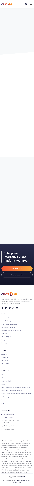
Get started (17, 269)
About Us (4, 354)
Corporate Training (7, 318)
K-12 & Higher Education (9, 324)
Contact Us (4, 360)
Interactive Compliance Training (11, 390)
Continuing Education (8, 327)
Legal (3, 384)
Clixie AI (22, 477)
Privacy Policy (17, 482)
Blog (2, 374)
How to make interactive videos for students (15, 387)
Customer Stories (6, 381)
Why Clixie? (5, 363)
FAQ (2, 403)
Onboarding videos (7, 397)
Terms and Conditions (23, 480)
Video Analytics (6, 336)
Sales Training (6, 321)
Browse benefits (17, 275)
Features (4, 333)
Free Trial (4, 343)
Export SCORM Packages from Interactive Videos (16, 393)
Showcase (4, 378)
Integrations (5, 340)
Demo (3, 400)
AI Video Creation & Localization (11, 330)
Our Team (4, 357)
